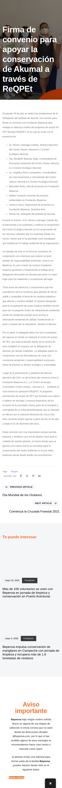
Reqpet (14, 471)
